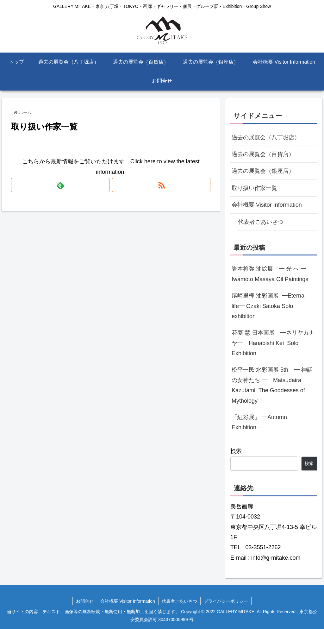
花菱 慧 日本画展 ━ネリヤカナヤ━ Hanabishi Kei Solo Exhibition (273, 343)
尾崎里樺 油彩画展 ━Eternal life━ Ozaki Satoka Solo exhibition (269, 305)
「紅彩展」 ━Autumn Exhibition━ (259, 422)
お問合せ (85, 601)
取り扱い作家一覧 (254, 188)
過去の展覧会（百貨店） (263, 154)
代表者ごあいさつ (261, 222)
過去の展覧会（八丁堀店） (266, 137)
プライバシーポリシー (226, 601)
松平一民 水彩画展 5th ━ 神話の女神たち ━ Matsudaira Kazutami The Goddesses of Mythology (272, 385)
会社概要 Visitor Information (267, 205)
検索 (236, 451)
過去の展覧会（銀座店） (263, 171)
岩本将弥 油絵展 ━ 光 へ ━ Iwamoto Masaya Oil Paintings (272, 274)
